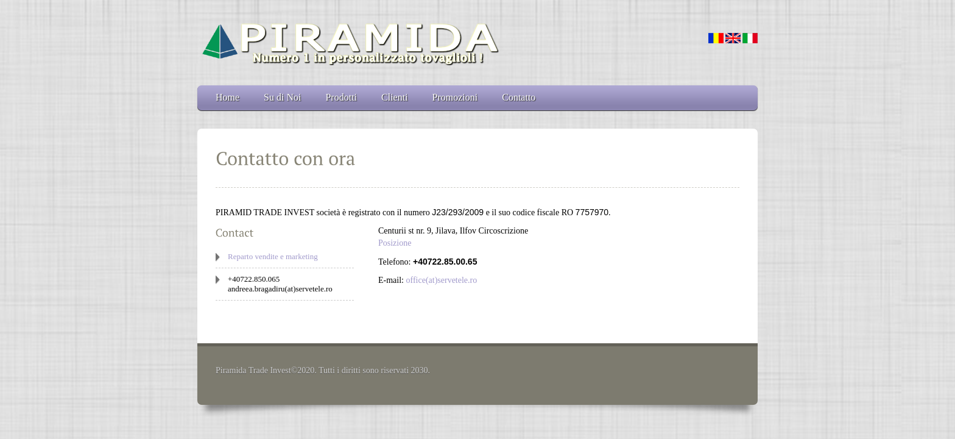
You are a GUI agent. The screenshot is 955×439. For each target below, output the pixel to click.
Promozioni (455, 97)
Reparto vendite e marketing (273, 256)
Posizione (394, 243)
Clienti (394, 97)
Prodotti (341, 97)
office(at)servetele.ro (441, 280)
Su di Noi (282, 97)
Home (227, 97)
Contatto (518, 97)
